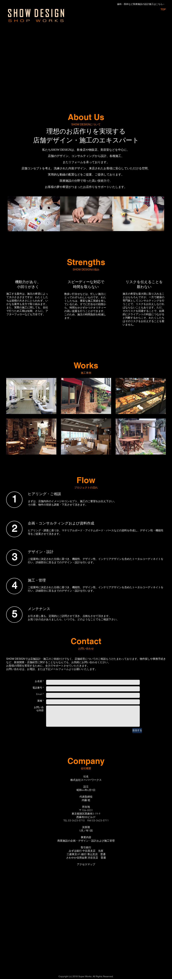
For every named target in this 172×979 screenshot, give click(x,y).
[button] (31, 396)
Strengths (86, 262)
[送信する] (137, 730)
